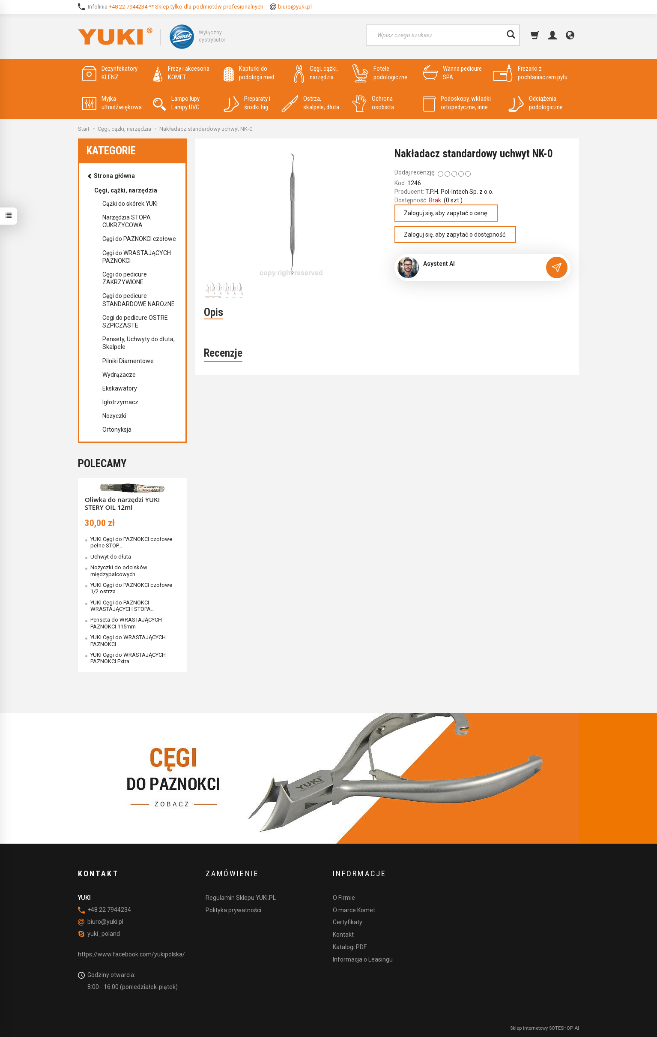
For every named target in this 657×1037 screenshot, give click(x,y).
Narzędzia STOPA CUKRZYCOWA (126, 221)
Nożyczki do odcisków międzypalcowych (118, 570)
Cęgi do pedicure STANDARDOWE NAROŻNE (138, 299)
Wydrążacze (119, 374)
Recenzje (223, 353)
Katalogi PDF (350, 947)
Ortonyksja (116, 429)
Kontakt (343, 934)
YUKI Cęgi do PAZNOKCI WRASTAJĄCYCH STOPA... (122, 605)
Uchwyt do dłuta (110, 556)
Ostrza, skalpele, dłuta (310, 103)
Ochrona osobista (373, 103)
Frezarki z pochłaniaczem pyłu (530, 73)
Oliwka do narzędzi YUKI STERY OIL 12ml (122, 503)
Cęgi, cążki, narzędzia (316, 73)
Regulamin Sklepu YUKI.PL (241, 897)
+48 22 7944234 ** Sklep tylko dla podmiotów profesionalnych (186, 6)
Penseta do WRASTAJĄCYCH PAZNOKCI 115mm (126, 622)
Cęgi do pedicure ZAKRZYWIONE (124, 278)
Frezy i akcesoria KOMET (181, 73)
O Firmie (344, 897)
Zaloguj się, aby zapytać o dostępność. (455, 234)
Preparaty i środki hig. (247, 103)
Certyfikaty (347, 922)
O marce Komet (354, 910)
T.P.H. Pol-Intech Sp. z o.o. (459, 191)
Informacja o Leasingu (363, 959)
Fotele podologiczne (379, 73)
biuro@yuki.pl (295, 6)
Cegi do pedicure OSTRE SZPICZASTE (135, 321)
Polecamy (102, 463)
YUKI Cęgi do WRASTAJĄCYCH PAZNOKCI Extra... (128, 658)
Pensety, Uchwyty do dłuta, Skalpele (138, 343)
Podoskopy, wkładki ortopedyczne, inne (457, 103)
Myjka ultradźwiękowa (112, 103)
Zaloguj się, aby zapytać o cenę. (446, 213)
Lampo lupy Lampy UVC (176, 103)
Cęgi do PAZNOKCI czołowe (139, 238)
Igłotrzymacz (120, 402)
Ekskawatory (119, 388)
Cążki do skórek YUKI (130, 203)
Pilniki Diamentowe (128, 361)
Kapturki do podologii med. (249, 73)
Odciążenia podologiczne (535, 103)
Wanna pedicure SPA (452, 73)
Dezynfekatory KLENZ (109, 73)
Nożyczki (114, 415)
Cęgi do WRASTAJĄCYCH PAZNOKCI (136, 256)
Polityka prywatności (233, 910)
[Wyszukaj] (511, 35)
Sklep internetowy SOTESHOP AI (544, 1028)
